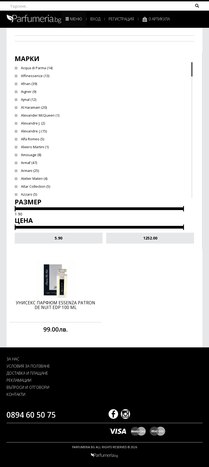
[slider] (15, 208)
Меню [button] (73, 19)
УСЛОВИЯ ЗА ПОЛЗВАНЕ (28, 366)
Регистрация (121, 19)
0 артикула (156, 19)
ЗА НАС (13, 359)
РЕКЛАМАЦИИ (19, 380)
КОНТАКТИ (16, 394)
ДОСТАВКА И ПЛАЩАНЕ (27, 373)
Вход (95, 19)
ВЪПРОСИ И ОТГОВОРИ (28, 387)
